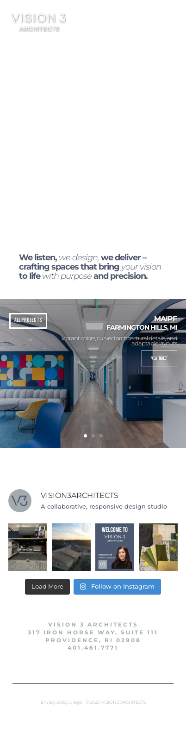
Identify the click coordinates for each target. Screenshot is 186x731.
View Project (159, 358)
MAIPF (165, 318)
